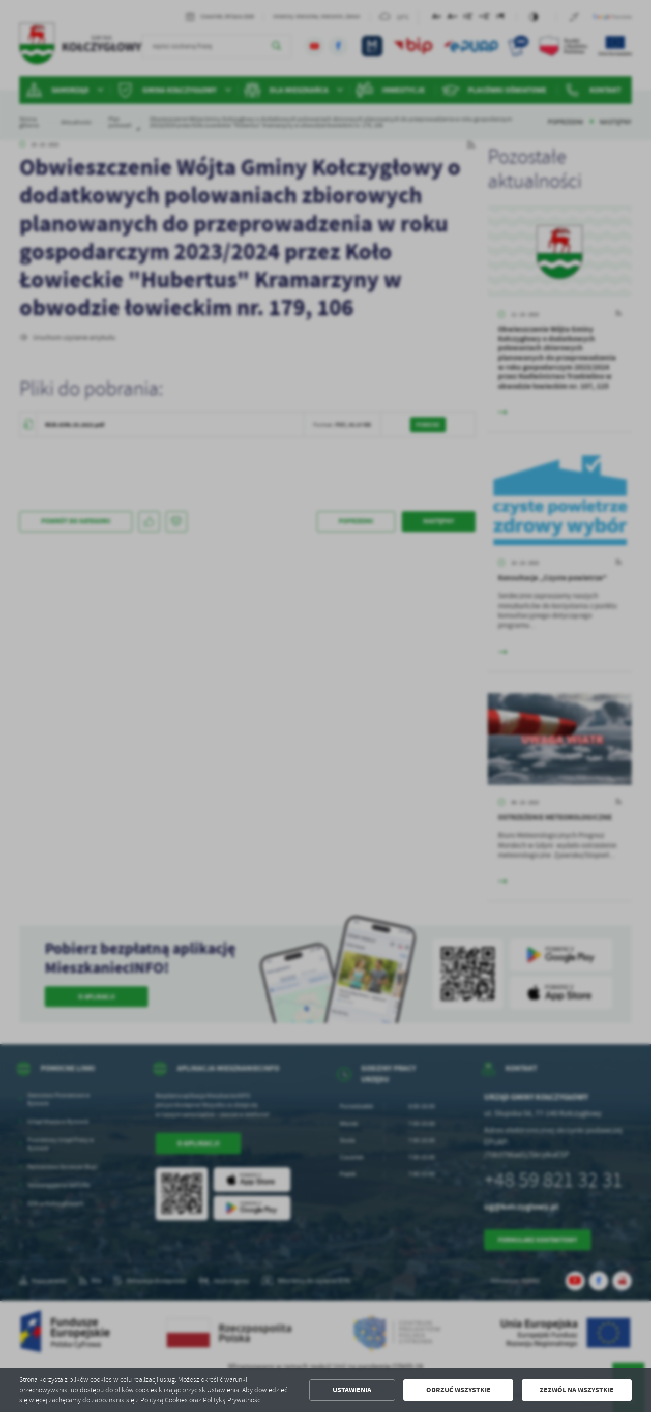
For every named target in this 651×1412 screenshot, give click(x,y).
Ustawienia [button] (352, 1390)
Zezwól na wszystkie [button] (577, 1390)
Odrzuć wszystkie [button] (458, 1390)
